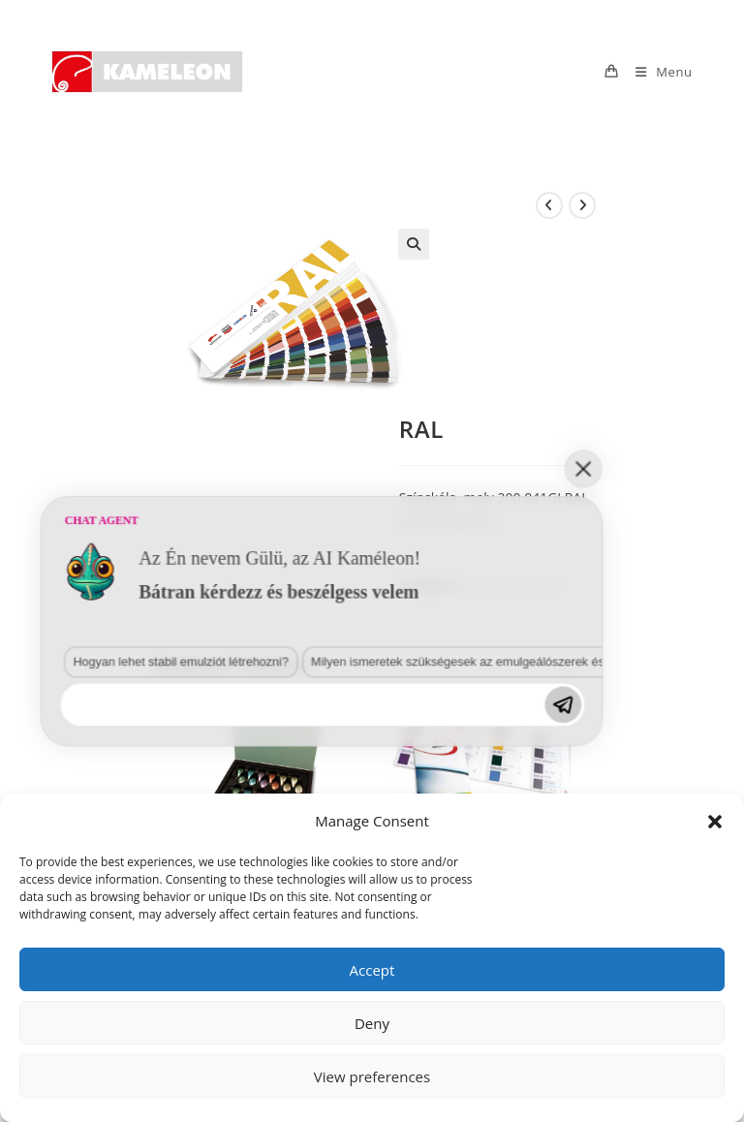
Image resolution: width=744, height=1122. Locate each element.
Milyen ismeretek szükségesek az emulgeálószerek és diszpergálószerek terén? (265, 904)
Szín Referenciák (512, 584)
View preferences (372, 1076)
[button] (715, 821)
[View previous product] (549, 205)
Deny (372, 1023)
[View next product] (582, 205)
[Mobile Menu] (657, 71)
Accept (372, 970)
